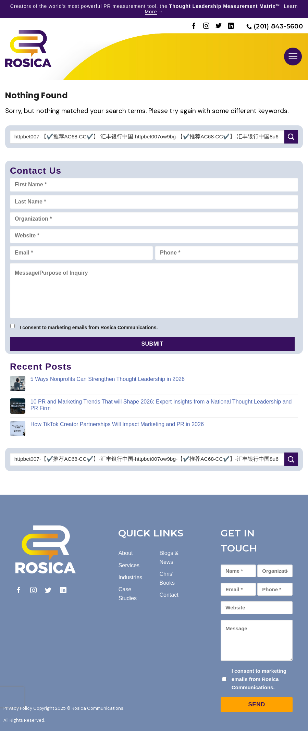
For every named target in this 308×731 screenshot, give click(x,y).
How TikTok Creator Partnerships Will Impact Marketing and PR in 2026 (117, 424)
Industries (130, 577)
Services (129, 565)
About (126, 553)
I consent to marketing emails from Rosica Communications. (89, 327)
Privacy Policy (17, 708)
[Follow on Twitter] (218, 26)
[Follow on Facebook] (194, 26)
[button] (293, 56)
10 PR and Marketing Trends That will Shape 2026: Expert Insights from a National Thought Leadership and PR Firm (161, 405)
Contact (169, 595)
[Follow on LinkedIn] (231, 26)
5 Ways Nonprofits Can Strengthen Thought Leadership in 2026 (107, 379)
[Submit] (291, 137)
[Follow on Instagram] (206, 26)
